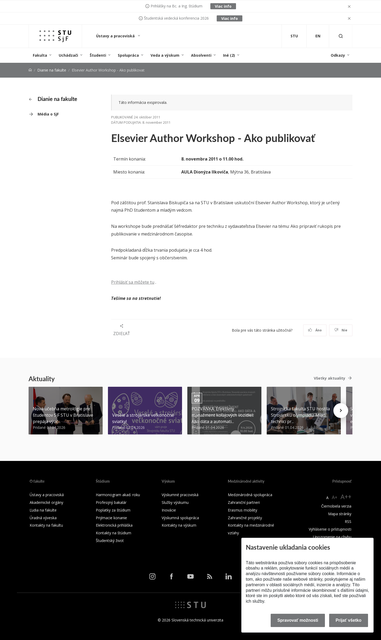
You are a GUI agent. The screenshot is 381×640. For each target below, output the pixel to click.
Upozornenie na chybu (332, 536)
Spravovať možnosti (297, 620)
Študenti (98, 55)
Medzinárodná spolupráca (250, 494)
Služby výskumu (175, 502)
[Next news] (340, 410)
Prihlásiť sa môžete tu (132, 282)
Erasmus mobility (242, 510)
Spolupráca (128, 55)
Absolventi (201, 55)
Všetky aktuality (329, 378)
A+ (334, 497)
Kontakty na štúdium (113, 532)
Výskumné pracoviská (180, 494)
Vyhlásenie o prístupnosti (330, 529)
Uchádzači (68, 55)
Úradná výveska (43, 517)
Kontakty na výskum (179, 525)
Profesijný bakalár (111, 502)
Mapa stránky (339, 513)
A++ (346, 496)
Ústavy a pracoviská (116, 35)
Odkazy (338, 55)
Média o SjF (48, 114)
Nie (341, 330)
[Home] (30, 70)
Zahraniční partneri (244, 502)
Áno (315, 330)
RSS (348, 521)
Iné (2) (229, 55)
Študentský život (110, 540)
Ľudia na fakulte (43, 510)
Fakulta (40, 55)
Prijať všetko (349, 620)
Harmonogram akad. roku (118, 494)
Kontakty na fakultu (46, 525)
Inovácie (169, 510)
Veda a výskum (165, 55)
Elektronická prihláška (114, 525)
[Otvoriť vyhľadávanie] (340, 36)
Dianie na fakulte (51, 70)
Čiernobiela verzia (336, 506)
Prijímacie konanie (111, 517)
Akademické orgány (46, 502)
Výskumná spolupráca (180, 517)
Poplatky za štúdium (113, 510)
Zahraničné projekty (245, 517)
